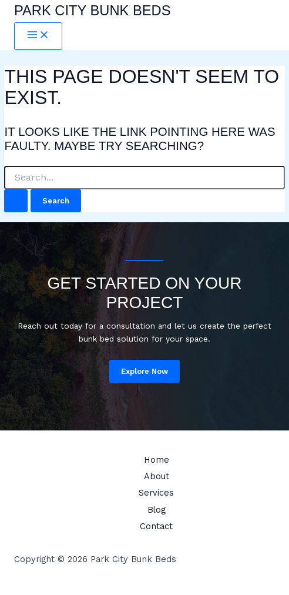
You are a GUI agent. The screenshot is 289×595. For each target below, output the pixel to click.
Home (156, 459)
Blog (156, 509)
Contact (156, 526)
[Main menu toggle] (38, 36)
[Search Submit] (16, 200)
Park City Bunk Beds (92, 10)
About (156, 476)
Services (156, 492)
